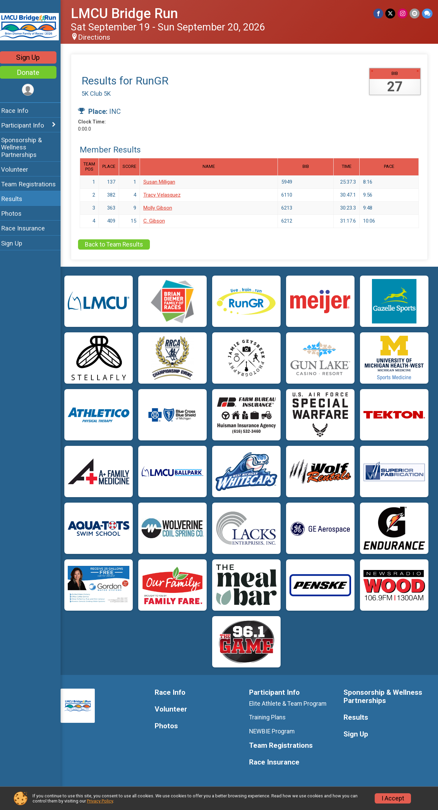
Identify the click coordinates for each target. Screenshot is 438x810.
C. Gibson (158, 221)
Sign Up (32, 57)
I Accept (393, 798)
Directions (98, 37)
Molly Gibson (162, 208)
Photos (15, 213)
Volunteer (19, 169)
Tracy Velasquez (166, 195)
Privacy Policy (100, 801)
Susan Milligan (164, 182)
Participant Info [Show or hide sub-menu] (27, 125)
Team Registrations (32, 184)
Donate (32, 72)
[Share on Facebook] (379, 13)
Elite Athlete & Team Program (290, 703)
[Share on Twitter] (391, 13)
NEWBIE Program (274, 731)
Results (16, 198)
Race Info (19, 110)
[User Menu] (32, 90)
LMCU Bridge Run (128, 13)
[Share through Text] (427, 13)
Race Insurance (27, 228)
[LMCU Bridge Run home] (32, 26)
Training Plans (270, 717)
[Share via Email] (415, 13)
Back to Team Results (118, 244)
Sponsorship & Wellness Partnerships (25, 147)
